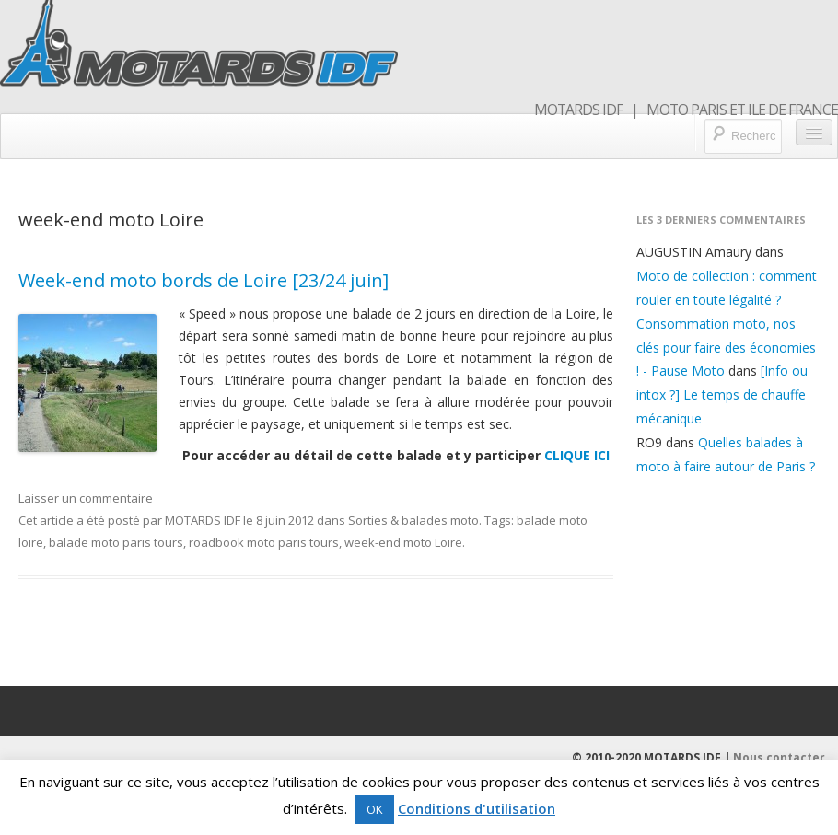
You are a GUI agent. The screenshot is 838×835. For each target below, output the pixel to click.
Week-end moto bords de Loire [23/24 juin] (203, 280)
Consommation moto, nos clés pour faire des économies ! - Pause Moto (726, 347)
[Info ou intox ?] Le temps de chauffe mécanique (722, 394)
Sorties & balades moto (413, 520)
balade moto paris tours (116, 542)
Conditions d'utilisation (476, 808)
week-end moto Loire (403, 542)
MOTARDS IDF (202, 520)
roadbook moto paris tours (264, 542)
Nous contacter (779, 757)
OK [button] (375, 809)
